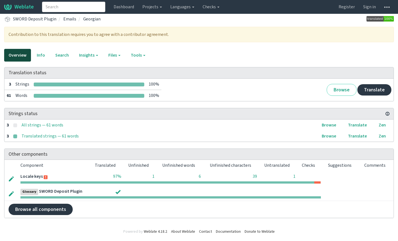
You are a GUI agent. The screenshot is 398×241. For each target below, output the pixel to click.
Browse (342, 89)
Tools (138, 55)
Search (62, 55)
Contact (205, 231)
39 (255, 176)
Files (114, 55)
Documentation (228, 231)
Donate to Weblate (260, 231)
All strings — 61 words (42, 125)
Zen (382, 125)
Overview (18, 55)
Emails (69, 19)
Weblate (19, 7)
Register (347, 7)
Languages (182, 7)
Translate (374, 89)
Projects (152, 7)
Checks (211, 7)
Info (41, 55)
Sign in (369, 7)
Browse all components (40, 209)
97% (117, 176)
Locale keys (31, 176)
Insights (88, 55)
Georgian (92, 19)
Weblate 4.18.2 (155, 231)
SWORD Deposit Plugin (34, 19)
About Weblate (183, 231)
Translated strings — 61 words (50, 136)
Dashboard (124, 7)
